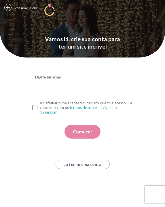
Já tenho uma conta (82, 164)
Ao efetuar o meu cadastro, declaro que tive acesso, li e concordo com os (86, 107)
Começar (82, 131)
